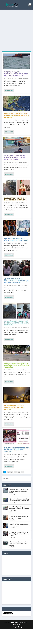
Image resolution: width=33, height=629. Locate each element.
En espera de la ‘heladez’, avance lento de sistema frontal (14, 407)
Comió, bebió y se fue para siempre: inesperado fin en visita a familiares (14, 158)
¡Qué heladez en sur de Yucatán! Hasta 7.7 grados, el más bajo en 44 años (16, 281)
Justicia (13, 202)
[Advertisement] (16, 27)
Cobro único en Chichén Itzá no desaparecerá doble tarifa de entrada (16, 323)
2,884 (19, 473)
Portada (20, 78)
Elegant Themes (16, 622)
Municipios (14, 78)
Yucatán (18, 243)
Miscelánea (14, 327)
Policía (13, 370)
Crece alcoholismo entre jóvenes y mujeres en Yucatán (16, 239)
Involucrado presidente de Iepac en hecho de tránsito (15, 199)
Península (14, 120)
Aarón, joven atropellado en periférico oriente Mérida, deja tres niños (16, 365)
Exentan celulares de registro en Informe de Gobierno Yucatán (16, 450)
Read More (9, 90)
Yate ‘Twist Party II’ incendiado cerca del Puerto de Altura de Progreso (16, 74)
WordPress (16, 624)
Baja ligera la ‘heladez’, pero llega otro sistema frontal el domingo (17, 115)
